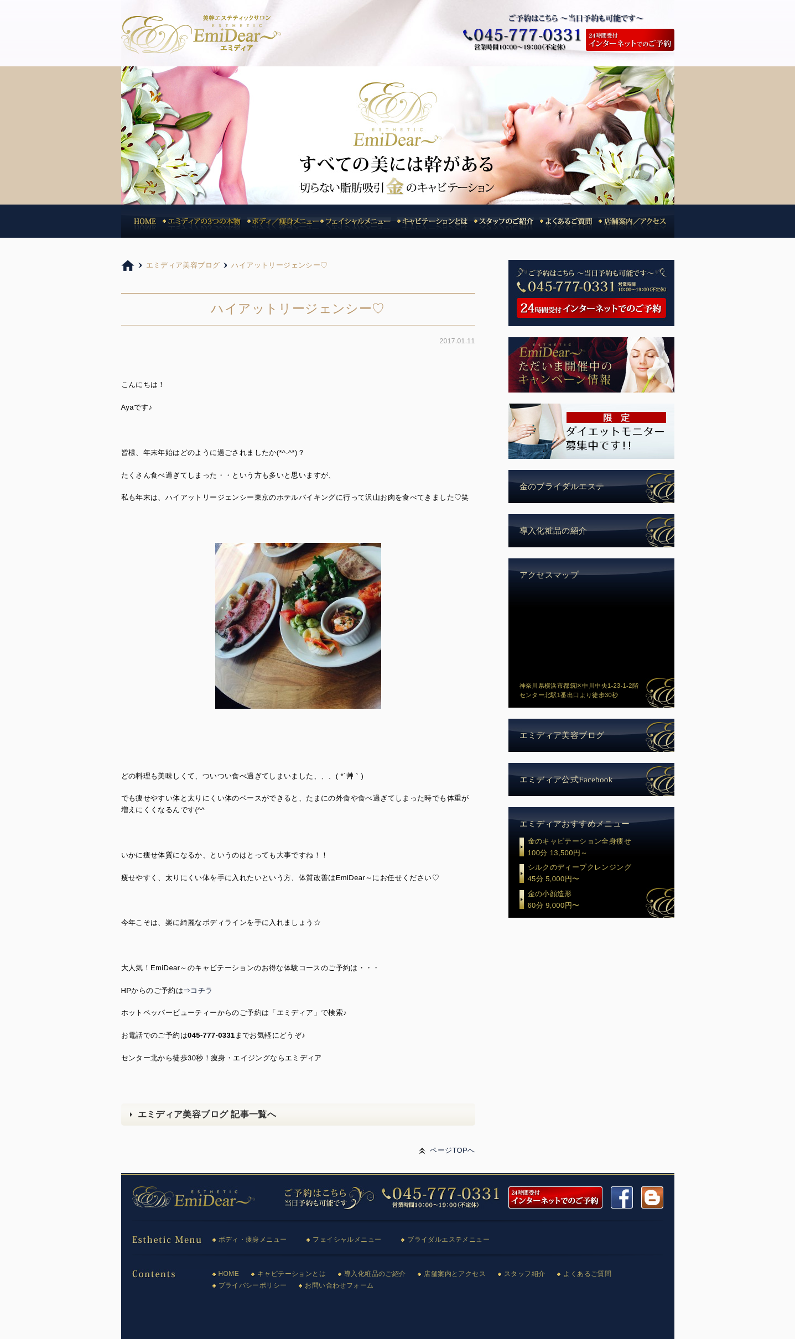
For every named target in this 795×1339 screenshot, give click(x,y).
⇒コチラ (198, 990)
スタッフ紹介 (524, 1274)
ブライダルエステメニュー (448, 1239)
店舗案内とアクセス (455, 1274)
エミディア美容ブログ (562, 735)
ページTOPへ (452, 1150)
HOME (229, 1274)
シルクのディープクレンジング (601, 874)
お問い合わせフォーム (339, 1285)
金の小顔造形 (601, 901)
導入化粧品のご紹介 (375, 1274)
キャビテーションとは (291, 1274)
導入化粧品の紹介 (553, 530)
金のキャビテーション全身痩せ (601, 848)
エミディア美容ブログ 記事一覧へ (207, 1114)
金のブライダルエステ (562, 486)
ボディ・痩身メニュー (253, 1239)
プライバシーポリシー (253, 1285)
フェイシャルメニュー (347, 1239)
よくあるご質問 (587, 1274)
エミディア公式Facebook (566, 779)
